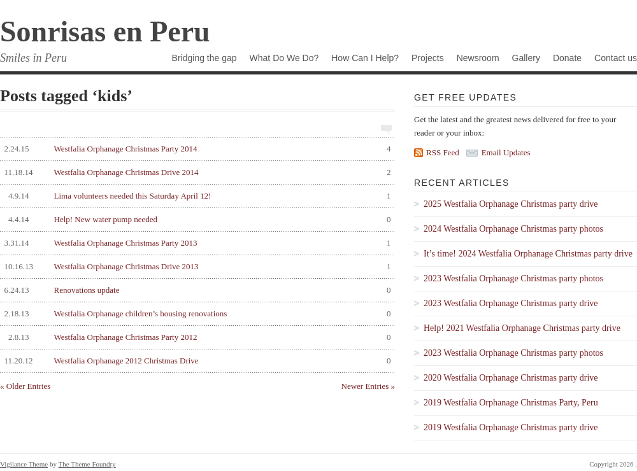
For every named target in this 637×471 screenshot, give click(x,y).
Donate (567, 58)
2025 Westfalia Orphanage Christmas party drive (511, 204)
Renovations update (195, 290)
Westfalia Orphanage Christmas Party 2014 (195, 149)
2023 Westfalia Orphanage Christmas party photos (513, 278)
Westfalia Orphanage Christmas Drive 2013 (195, 267)
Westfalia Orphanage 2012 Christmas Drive (195, 361)
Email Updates (506, 152)
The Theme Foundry (87, 464)
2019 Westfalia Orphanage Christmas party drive (511, 427)
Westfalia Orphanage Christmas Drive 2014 (195, 172)
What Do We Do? (284, 58)
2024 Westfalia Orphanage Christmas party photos (513, 229)
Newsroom (478, 58)
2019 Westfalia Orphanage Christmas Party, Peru (511, 402)
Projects (428, 58)
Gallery (526, 58)
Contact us (615, 58)
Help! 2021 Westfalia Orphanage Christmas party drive (522, 328)
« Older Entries (25, 386)
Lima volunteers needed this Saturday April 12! (195, 196)
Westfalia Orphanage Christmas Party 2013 (195, 243)
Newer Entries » (368, 386)
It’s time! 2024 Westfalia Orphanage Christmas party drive (528, 253)
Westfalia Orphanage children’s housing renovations (195, 314)
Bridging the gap (204, 58)
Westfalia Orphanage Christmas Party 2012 (195, 337)
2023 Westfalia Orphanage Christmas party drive (511, 303)
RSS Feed (442, 152)
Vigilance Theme (24, 464)
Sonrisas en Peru (105, 31)
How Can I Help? (365, 58)
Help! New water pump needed (195, 220)
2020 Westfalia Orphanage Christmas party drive (511, 378)
